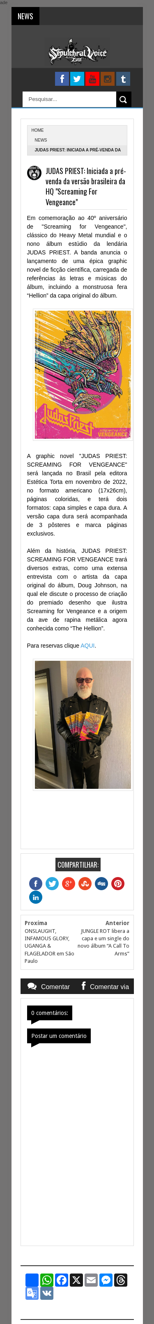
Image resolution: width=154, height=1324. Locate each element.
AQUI (87, 645)
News (41, 140)
